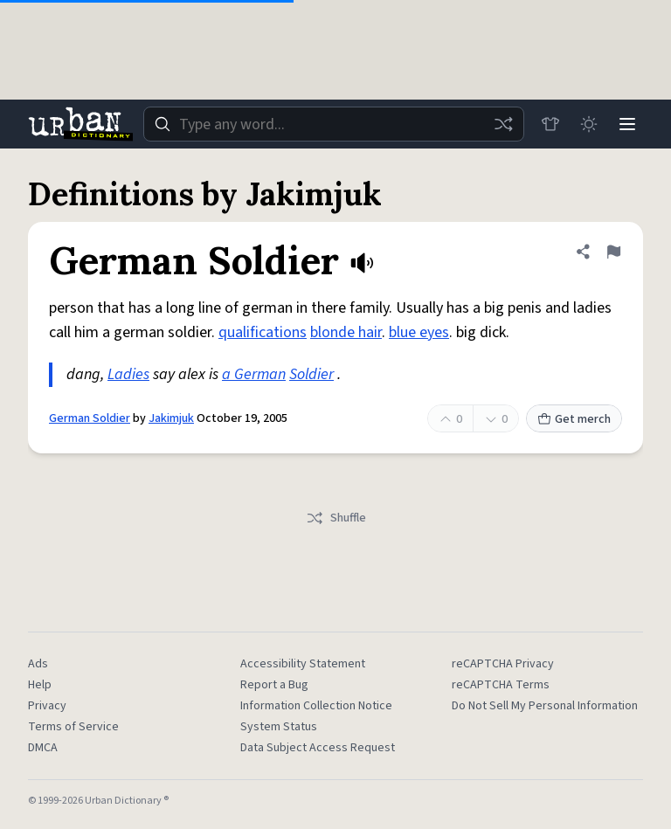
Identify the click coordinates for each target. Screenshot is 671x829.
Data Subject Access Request (317, 747)
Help (40, 685)
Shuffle (336, 518)
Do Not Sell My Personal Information (545, 706)
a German (254, 374)
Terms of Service (73, 727)
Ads (38, 664)
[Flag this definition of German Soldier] (613, 252)
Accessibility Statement (302, 664)
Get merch (574, 419)
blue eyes (419, 332)
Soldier (311, 374)
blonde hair (346, 332)
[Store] (550, 124)
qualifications (262, 332)
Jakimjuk (171, 418)
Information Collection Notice (316, 706)
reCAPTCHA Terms (501, 685)
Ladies (128, 374)
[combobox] (333, 124)
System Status (278, 727)
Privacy (47, 706)
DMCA (43, 747)
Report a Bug (274, 685)
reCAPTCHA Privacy (503, 664)
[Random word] (503, 124)
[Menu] (627, 124)
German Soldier (89, 418)
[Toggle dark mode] (589, 124)
